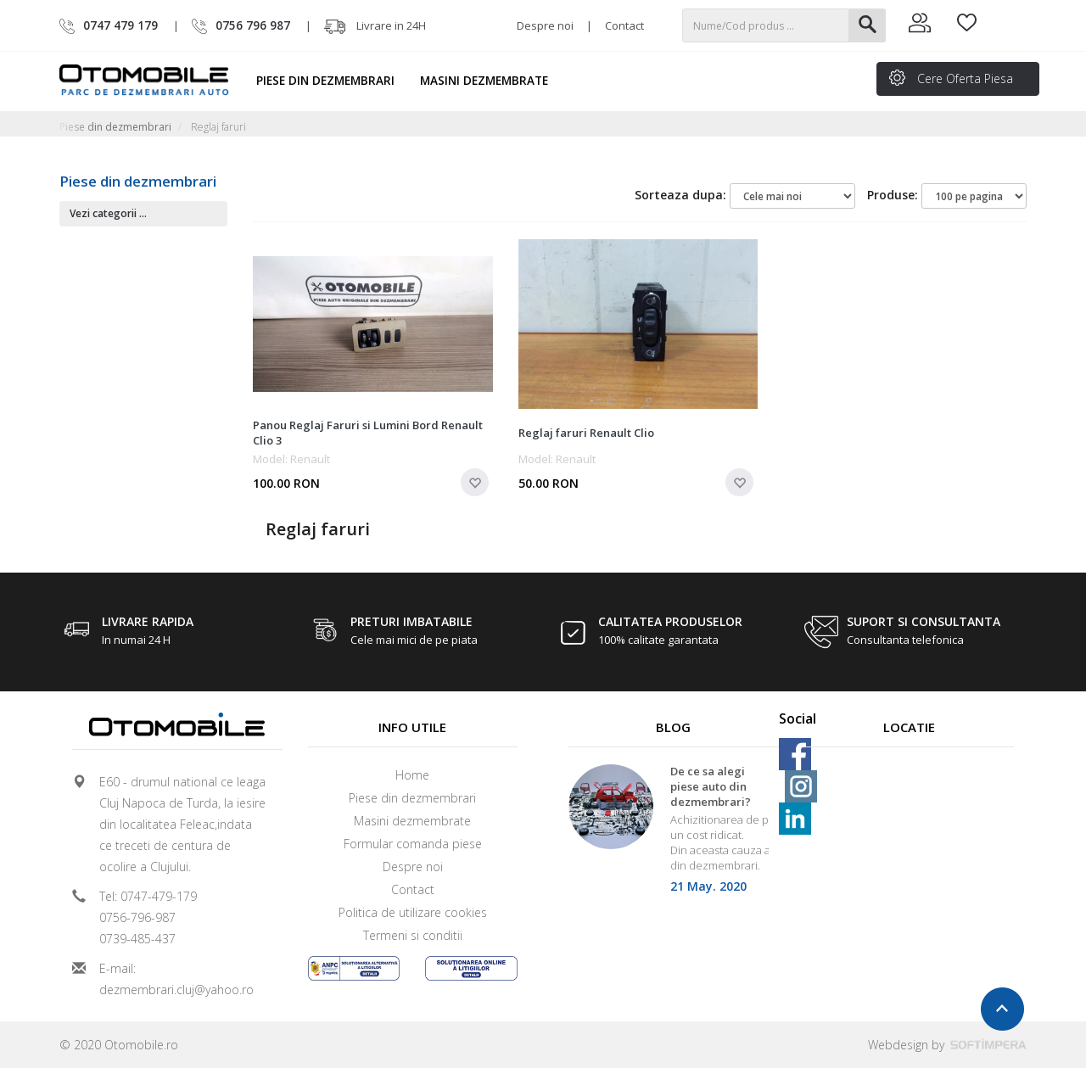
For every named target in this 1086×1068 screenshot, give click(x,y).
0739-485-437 (137, 939)
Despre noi (545, 25)
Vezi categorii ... (108, 213)
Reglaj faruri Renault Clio (586, 432)
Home (412, 775)
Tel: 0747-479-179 (148, 896)
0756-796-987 (137, 917)
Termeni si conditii (412, 935)
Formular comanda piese (413, 844)
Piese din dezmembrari (333, 80)
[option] (673, 834)
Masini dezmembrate (491, 80)
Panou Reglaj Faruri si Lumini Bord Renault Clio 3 (368, 432)
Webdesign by (947, 1045)
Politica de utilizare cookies (413, 912)
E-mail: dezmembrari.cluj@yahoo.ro (176, 979)
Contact (624, 25)
